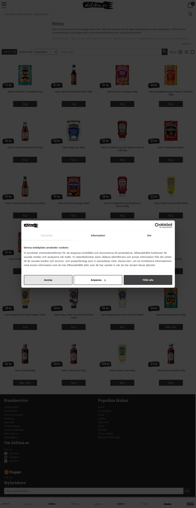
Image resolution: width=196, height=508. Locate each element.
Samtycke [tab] (47, 235)
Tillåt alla (147, 279)
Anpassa (98, 279)
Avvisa (48, 279)
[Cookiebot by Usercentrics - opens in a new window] (157, 225)
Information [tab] (98, 235)
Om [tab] (149, 235)
